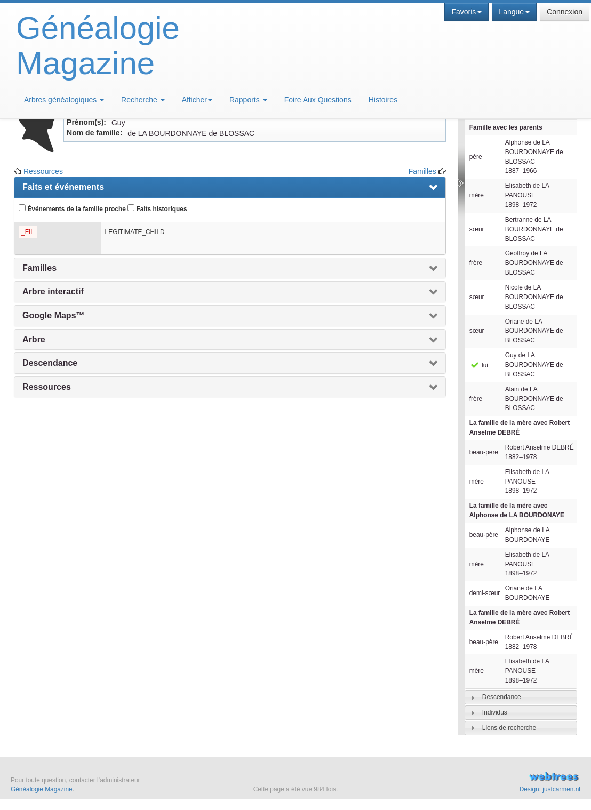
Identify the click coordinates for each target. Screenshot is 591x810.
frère (475, 263)
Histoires (383, 99)
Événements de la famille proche (72, 208)
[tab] (521, 697)
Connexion (564, 11)
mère (476, 195)
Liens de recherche (509, 728)
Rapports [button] (248, 99)
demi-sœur (484, 593)
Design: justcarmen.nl (550, 789)
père (475, 157)
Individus (494, 712)
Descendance (501, 697)
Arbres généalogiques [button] (64, 99)
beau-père (483, 452)
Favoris (466, 11)
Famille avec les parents (505, 127)
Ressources (43, 171)
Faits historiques (157, 208)
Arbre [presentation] (33, 339)
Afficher (197, 99)
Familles (422, 171)
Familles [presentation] (39, 267)
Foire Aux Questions (318, 99)
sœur (476, 229)
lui (478, 365)
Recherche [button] (143, 99)
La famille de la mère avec (519, 427)
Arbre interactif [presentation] (53, 291)
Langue (514, 11)
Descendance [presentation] (49, 362)
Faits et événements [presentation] (63, 186)
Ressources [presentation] (46, 386)
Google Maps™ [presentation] (53, 315)
